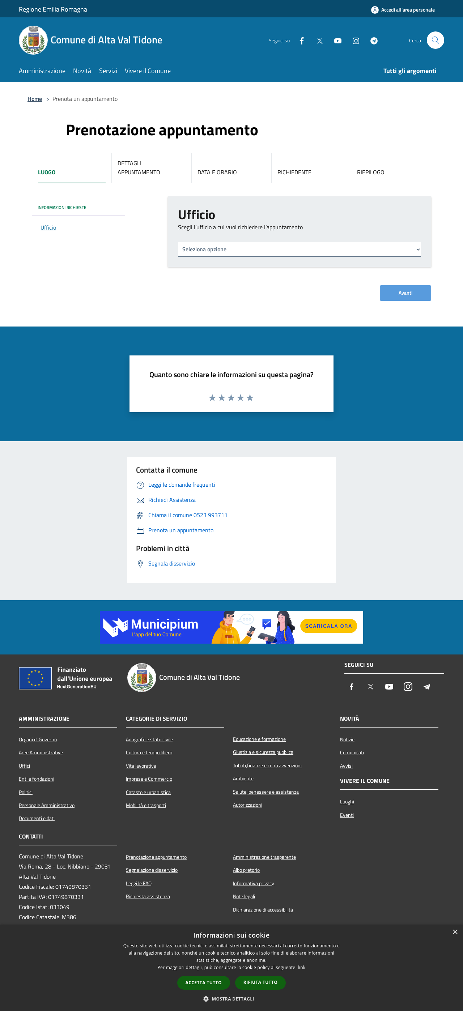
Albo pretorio (246, 870)
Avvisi (346, 766)
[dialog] (231, 968)
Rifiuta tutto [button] (260, 982)
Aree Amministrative (41, 752)
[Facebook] (299, 40)
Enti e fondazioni (36, 779)
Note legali (244, 896)
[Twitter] (317, 40)
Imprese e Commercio (149, 779)
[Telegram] (371, 40)
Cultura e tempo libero (149, 752)
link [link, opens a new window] (302, 967)
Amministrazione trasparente (264, 857)
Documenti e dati (37, 818)
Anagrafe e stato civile (149, 739)
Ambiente (243, 778)
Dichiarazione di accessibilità (263, 910)
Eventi (347, 815)
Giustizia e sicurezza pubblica (263, 752)
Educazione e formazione (259, 739)
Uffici (24, 766)
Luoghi (347, 802)
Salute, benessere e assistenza (266, 792)
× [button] (455, 932)
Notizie (347, 739)
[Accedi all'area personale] (403, 10)
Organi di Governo (38, 739)
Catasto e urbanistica (148, 792)
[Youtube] (335, 40)
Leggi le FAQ (139, 883)
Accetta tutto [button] (204, 983)
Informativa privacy (253, 883)
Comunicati (352, 752)
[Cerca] (435, 40)
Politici (26, 792)
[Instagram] (353, 40)
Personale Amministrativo (47, 805)
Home (34, 98)
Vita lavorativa (141, 766)
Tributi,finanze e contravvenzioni (267, 765)
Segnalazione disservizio (152, 870)
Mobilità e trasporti (146, 805)
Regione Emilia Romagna (53, 9)
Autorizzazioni (247, 805)
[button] (231, 998)
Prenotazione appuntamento (156, 857)
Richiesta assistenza (148, 896)
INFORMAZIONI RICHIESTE (62, 207)
